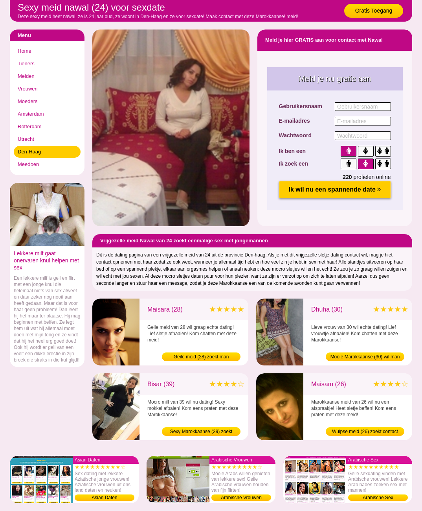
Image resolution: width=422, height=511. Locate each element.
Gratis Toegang (374, 10)
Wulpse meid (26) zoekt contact (365, 431)
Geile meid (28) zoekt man (201, 357)
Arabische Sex (378, 497)
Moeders (28, 101)
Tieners (26, 63)
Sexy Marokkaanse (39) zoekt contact (201, 432)
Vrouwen (28, 89)
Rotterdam (30, 126)
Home (24, 51)
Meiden (26, 76)
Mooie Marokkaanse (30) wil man (365, 357)
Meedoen (28, 164)
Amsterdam (31, 114)
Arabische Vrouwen (241, 497)
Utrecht (26, 139)
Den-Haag (29, 152)
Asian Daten (104, 497)
